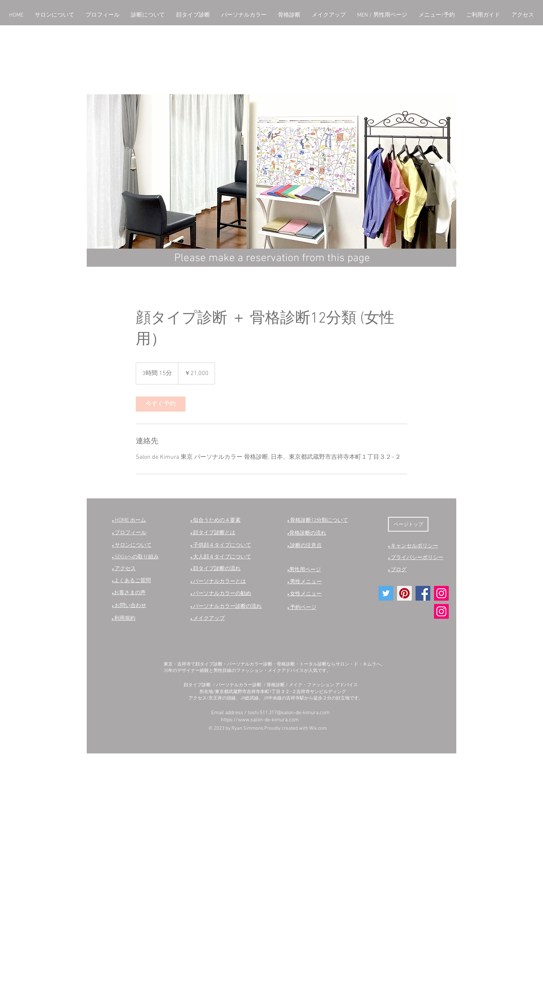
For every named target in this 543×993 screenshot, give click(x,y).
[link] (161, 404)
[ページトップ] (408, 524)
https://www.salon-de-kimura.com (260, 720)
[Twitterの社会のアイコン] (386, 593)
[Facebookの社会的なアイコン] (423, 593)
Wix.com (318, 729)
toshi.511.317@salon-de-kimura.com (289, 713)
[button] (54, 15)
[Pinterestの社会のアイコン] (404, 593)
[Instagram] (441, 593)
